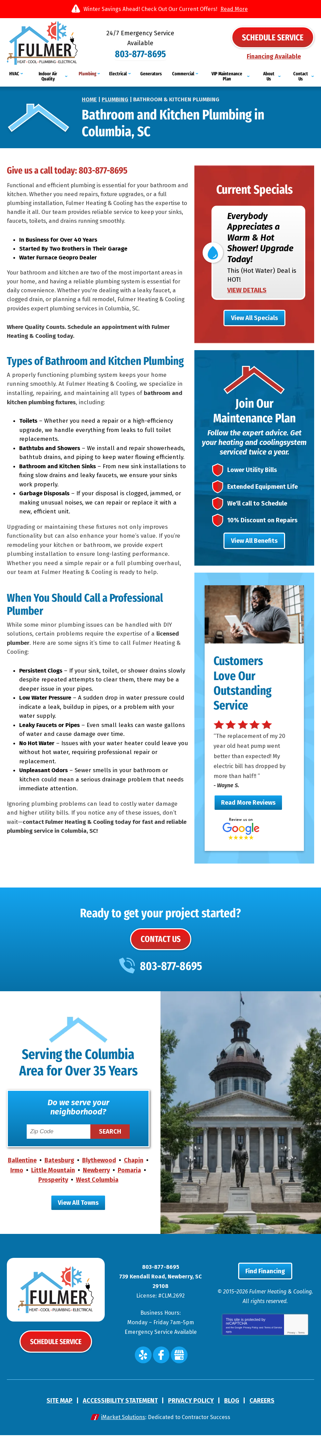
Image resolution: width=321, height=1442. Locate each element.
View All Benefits (254, 547)
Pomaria (129, 1178)
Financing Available (274, 56)
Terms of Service (273, 1336)
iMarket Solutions (123, 1424)
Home (89, 93)
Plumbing (115, 93)
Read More (234, 9)
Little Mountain (53, 1178)
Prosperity (53, 1187)
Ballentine (22, 1168)
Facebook (161, 1362)
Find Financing (265, 1280)
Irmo (16, 1178)
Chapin (133, 1168)
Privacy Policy (250, 1336)
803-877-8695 (160, 47)
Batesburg (59, 1168)
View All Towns (78, 1210)
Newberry (96, 1178)
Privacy (291, 1341)
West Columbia (97, 1187)
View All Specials (254, 314)
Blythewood (99, 1168)
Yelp (145, 1362)
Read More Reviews (248, 810)
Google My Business (177, 1362)
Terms (301, 1341)
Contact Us (161, 946)
